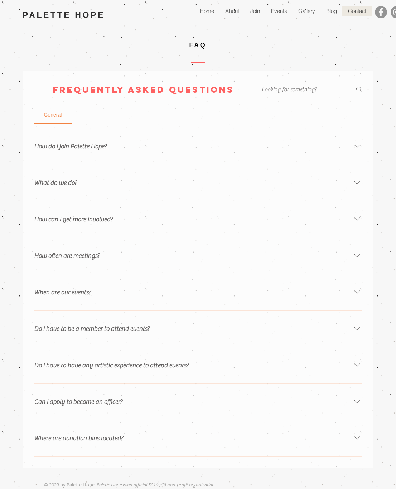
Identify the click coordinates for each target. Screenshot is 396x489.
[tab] (53, 115)
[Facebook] (381, 12)
